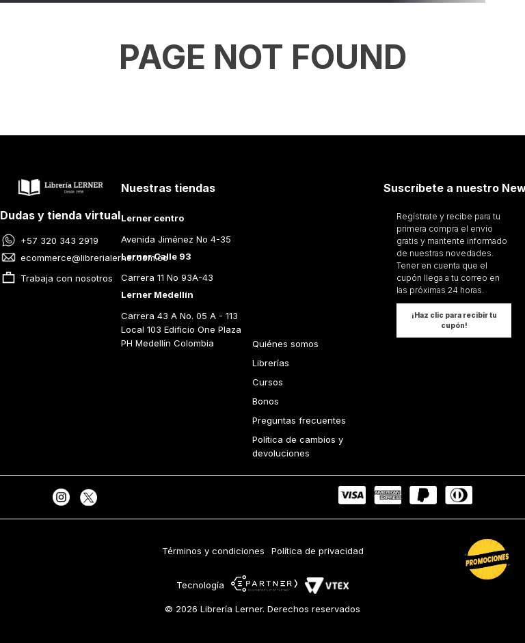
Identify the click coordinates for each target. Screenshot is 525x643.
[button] (453, 320)
